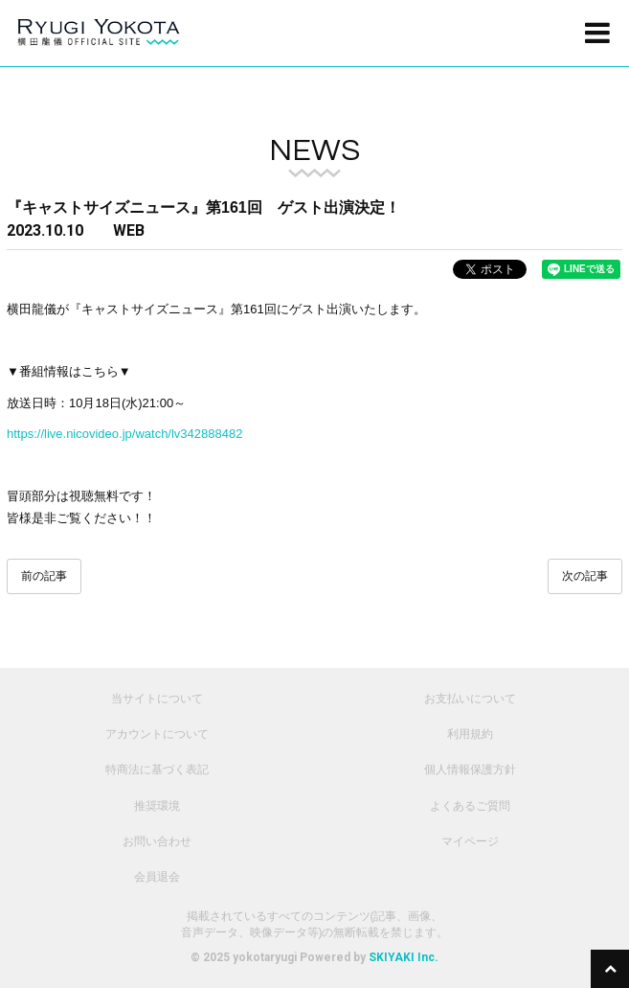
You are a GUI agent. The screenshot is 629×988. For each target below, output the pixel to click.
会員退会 (157, 877)
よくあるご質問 (470, 806)
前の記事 (44, 576)
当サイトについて (157, 698)
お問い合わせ (157, 841)
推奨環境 (157, 806)
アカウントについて (157, 734)
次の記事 (585, 576)
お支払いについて (470, 698)
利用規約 (470, 734)
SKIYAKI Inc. (403, 957)
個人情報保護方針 (470, 769)
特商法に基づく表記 (157, 769)
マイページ (470, 841)
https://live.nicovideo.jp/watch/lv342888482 (126, 433)
